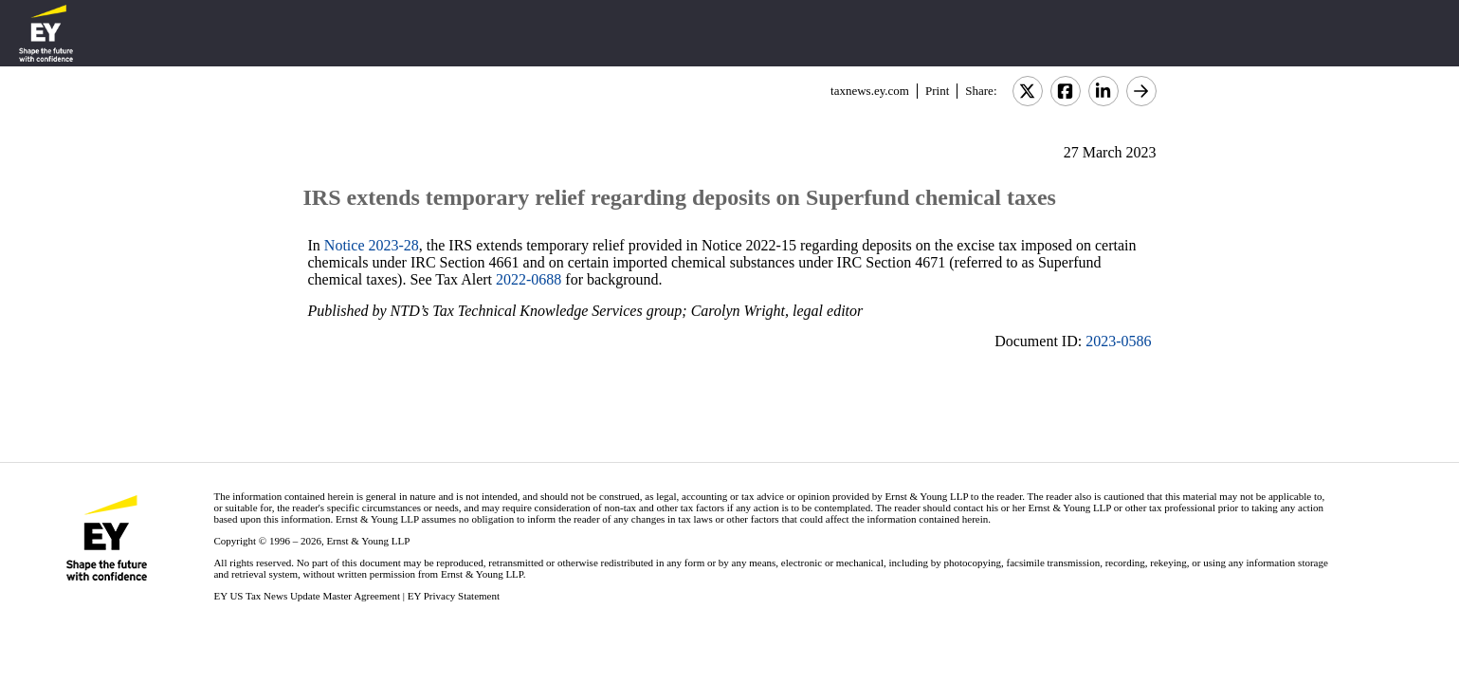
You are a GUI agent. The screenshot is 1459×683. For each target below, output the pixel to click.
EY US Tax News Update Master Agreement (306, 595)
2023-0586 (1118, 341)
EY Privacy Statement (454, 595)
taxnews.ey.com (869, 90)
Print (937, 90)
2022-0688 (528, 279)
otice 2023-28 (376, 245)
